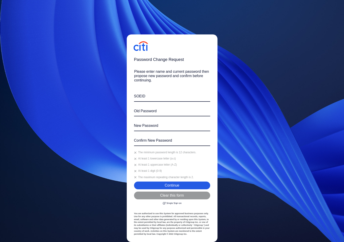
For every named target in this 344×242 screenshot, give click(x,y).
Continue (172, 185)
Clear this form (172, 195)
